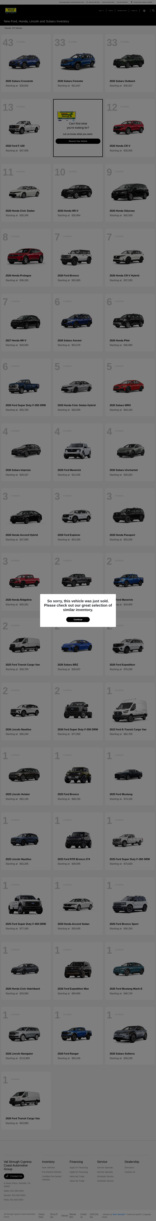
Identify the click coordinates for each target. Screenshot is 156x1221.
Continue (78, 619)
